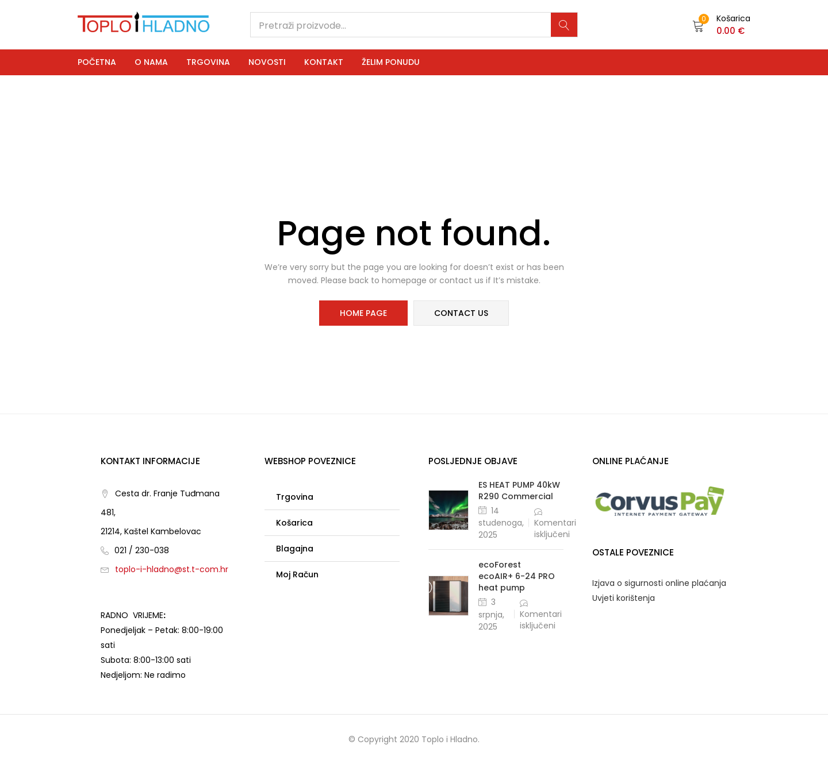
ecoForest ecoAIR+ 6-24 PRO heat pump (516, 576)
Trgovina (208, 62)
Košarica (294, 522)
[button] (721, 24)
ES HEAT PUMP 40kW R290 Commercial (519, 490)
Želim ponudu (391, 62)
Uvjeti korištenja (623, 598)
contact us (461, 313)
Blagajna (294, 548)
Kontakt (323, 62)
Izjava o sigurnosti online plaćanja (659, 583)
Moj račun (297, 574)
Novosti (267, 62)
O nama (151, 62)
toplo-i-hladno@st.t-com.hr (171, 569)
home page (363, 313)
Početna (97, 62)
